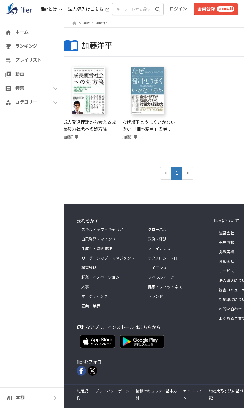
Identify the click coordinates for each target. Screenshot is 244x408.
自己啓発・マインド (98, 239)
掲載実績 (226, 252)
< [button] (165, 173)
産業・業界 (90, 306)
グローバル (157, 230)
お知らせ (226, 261)
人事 (85, 287)
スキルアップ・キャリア (102, 230)
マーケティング (94, 296)
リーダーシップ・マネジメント (108, 258)
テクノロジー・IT (163, 258)
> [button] (187, 173)
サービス (226, 271)
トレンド (155, 296)
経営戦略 (89, 268)
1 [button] (176, 173)
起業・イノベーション (100, 277)
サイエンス (157, 268)
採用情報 (226, 242)
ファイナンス (159, 249)
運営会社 (226, 233)
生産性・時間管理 (96, 249)
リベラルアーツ (161, 277)
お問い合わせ (230, 309)
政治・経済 (157, 239)
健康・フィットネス (165, 287)
